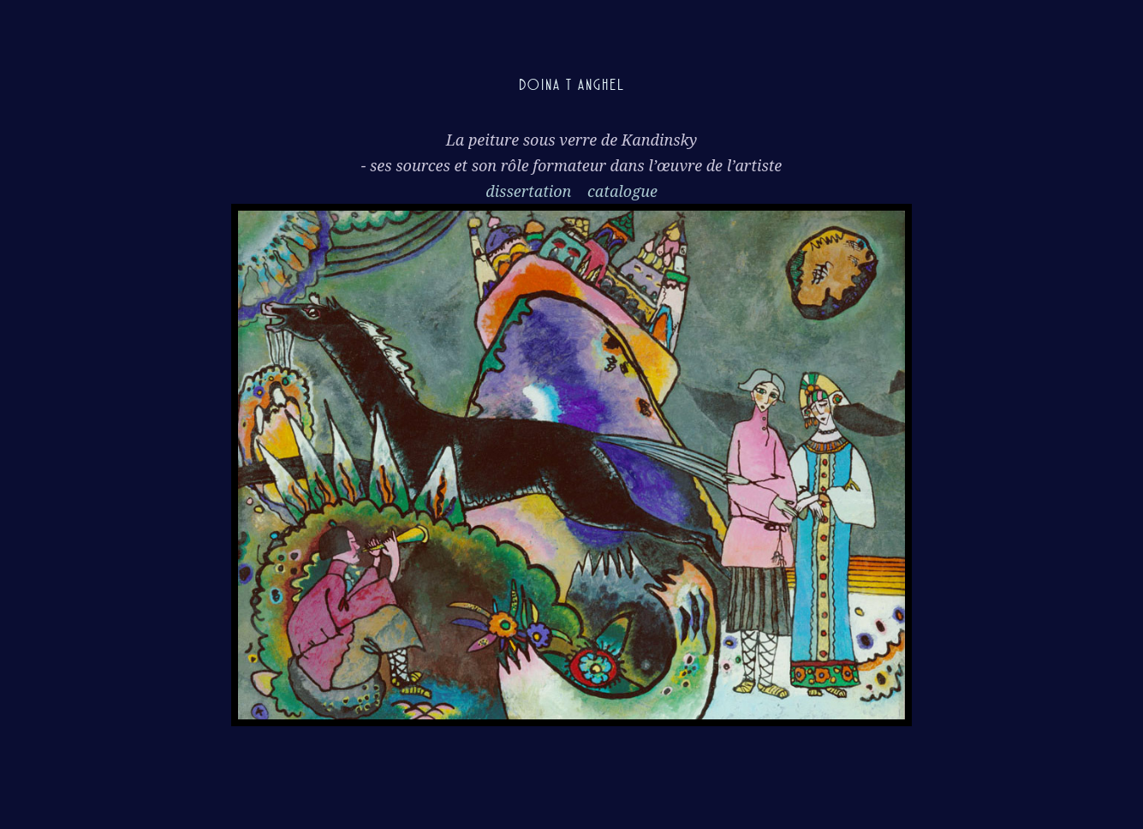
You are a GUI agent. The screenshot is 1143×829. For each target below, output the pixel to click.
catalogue (622, 191)
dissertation (530, 191)
